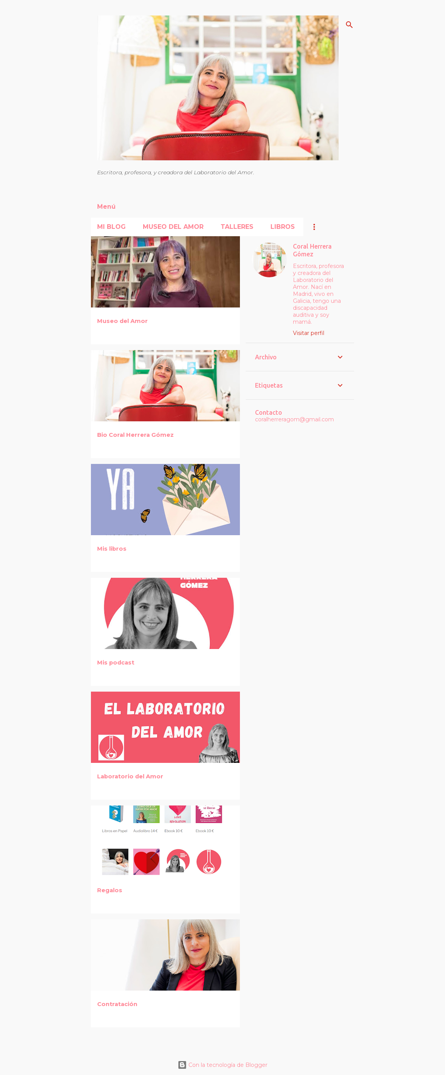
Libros (282, 226)
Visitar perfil (308, 333)
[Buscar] (349, 24)
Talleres (237, 226)
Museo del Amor (173, 226)
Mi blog (111, 226)
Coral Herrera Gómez (312, 250)
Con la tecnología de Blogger (222, 1064)
